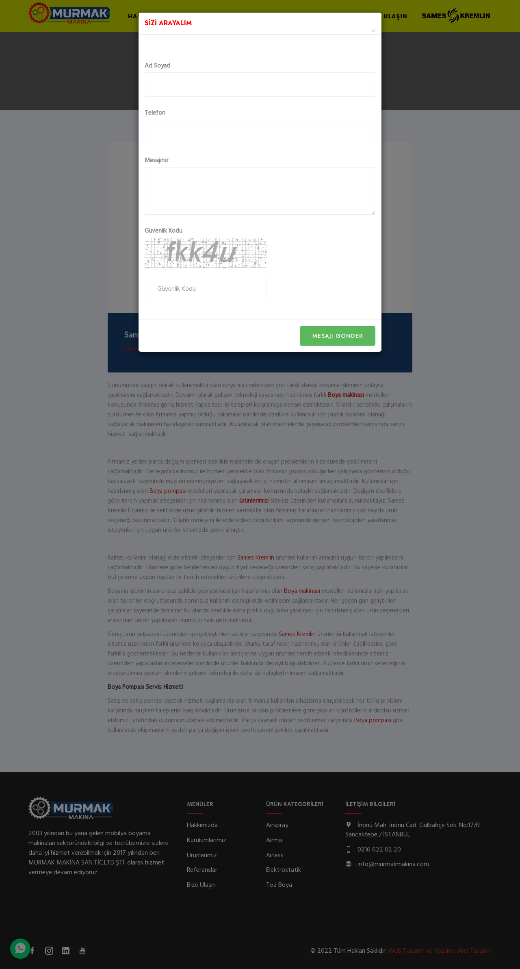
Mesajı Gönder (337, 336)
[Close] (373, 31)
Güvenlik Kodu (163, 231)
